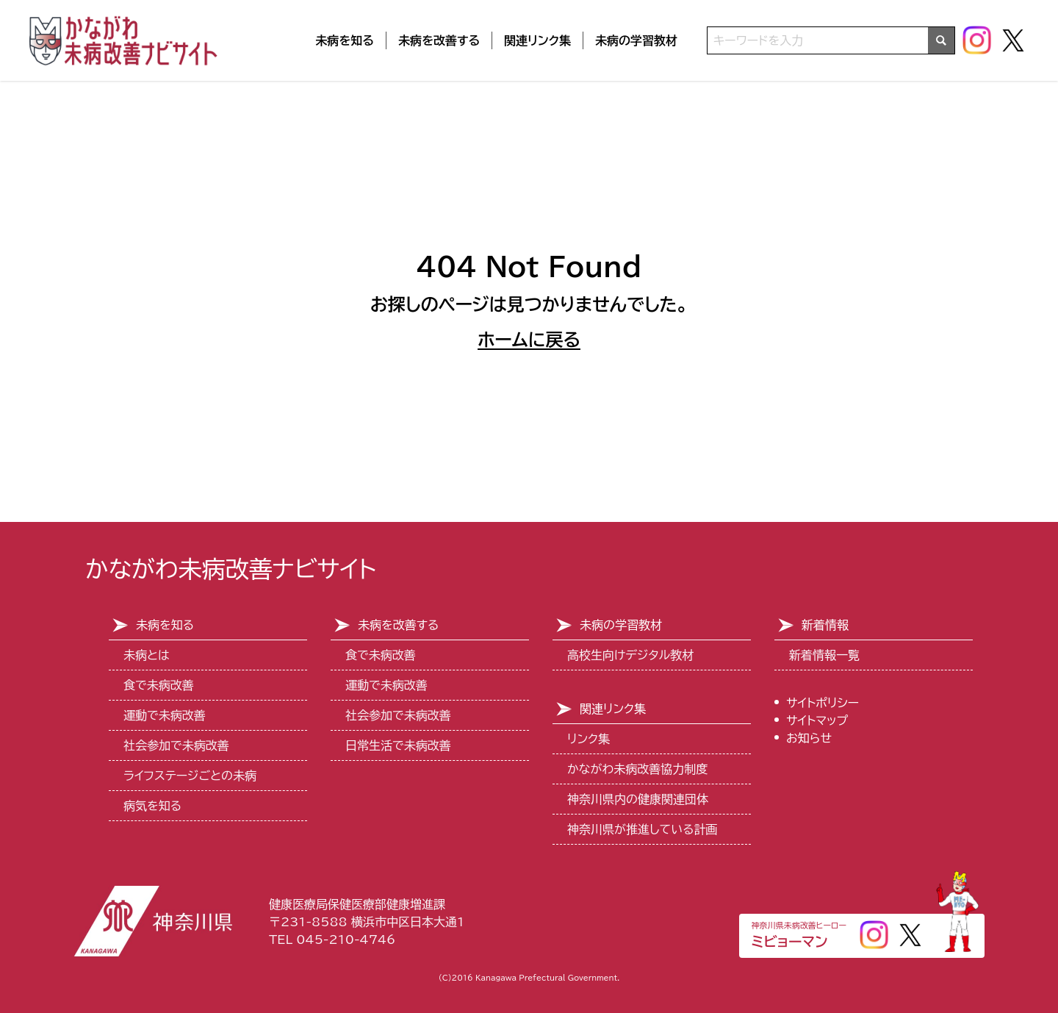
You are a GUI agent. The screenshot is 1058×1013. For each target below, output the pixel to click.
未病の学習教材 (636, 40)
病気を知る (152, 806)
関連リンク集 (537, 40)
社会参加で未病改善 (176, 745)
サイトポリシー (822, 703)
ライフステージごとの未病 (189, 775)
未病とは (146, 655)
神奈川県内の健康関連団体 (637, 799)
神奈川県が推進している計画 (642, 829)
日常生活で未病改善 (398, 745)
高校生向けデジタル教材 (630, 655)
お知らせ (809, 738)
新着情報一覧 (824, 655)
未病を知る (344, 40)
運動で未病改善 (164, 715)
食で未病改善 (158, 685)
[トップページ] (124, 40)
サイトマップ (817, 720)
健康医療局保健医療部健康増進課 (357, 904)
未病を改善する (439, 40)
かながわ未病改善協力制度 (637, 769)
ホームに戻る (529, 339)
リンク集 (588, 739)
